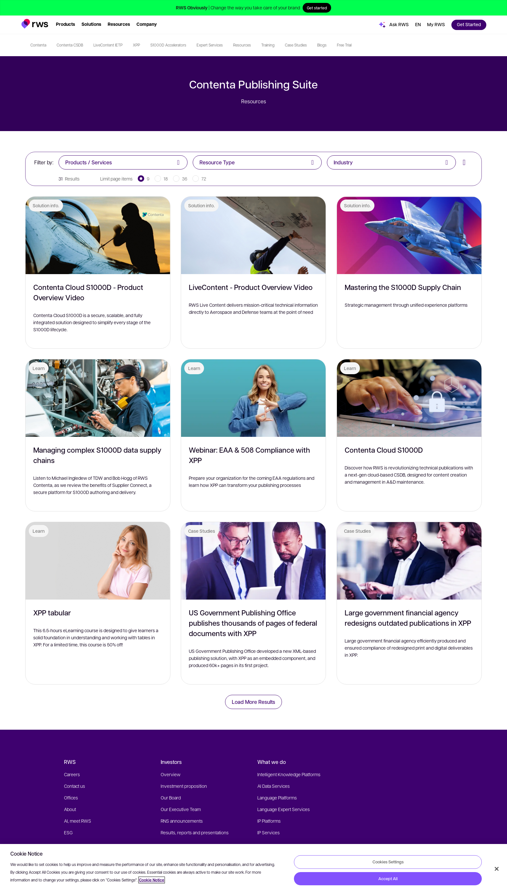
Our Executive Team (181, 809)
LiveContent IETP (108, 44)
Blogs (322, 44)
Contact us (74, 786)
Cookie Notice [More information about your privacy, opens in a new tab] (151, 880)
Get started (317, 7)
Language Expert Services (283, 809)
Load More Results (253, 701)
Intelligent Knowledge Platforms (288, 774)
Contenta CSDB (70, 44)
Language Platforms (277, 797)
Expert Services (210, 44)
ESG (68, 832)
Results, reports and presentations (195, 832)
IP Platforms (269, 821)
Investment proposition (184, 786)
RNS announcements (182, 821)
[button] (35, 23)
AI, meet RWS (77, 821)
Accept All (388, 878)
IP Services (268, 832)
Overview (170, 774)
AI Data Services (273, 786)
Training (268, 44)
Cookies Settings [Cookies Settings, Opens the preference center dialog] (388, 862)
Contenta (38, 44)
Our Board (171, 797)
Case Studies (296, 44)
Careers (72, 774)
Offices (71, 797)
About (70, 809)
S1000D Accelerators (168, 44)
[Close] (497, 869)
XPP (136, 44)
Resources (242, 44)
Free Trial (344, 44)
